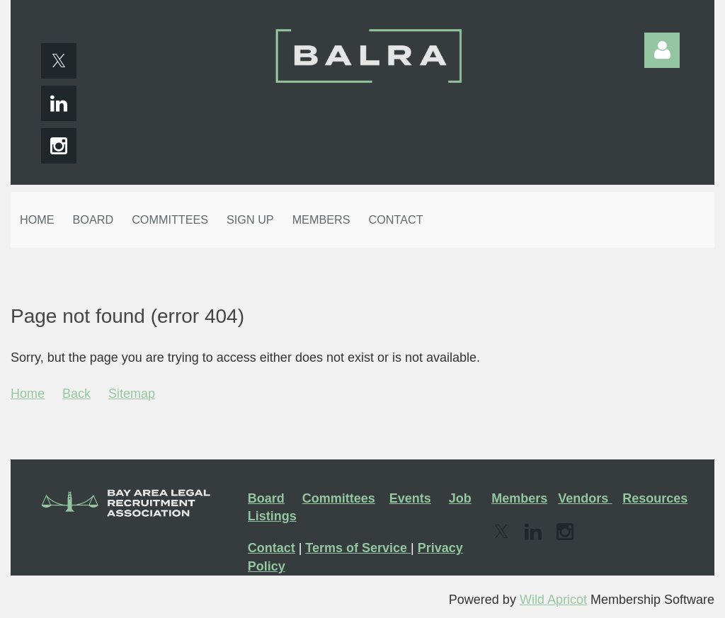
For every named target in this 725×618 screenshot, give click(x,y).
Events (410, 498)
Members (519, 498)
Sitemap (131, 394)
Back (76, 394)
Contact (271, 548)
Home (28, 394)
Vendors (585, 498)
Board (266, 498)
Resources (654, 498)
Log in (662, 50)
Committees (338, 498)
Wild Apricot (553, 600)
